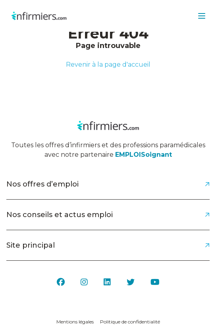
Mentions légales (75, 322)
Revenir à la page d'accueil (108, 64)
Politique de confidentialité (130, 322)
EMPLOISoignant (143, 154)
